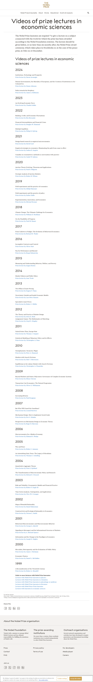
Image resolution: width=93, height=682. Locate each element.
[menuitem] (29, 13)
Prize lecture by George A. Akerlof (26, 526)
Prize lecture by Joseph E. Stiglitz (26, 539)
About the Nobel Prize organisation (21, 621)
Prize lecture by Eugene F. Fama (26, 291)
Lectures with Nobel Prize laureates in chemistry (31, 580)
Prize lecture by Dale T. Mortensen (26, 359)
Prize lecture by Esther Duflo (25, 195)
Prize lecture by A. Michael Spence (27, 532)
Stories (46, 13)
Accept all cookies (75, 678)
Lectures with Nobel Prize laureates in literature (31, 584)
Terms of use (38, 652)
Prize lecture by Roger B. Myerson (26, 424)
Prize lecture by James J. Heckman (26, 552)
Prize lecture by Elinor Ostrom (25, 379)
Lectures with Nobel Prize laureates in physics (30, 577)
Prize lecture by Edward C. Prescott (27, 475)
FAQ (5, 655)
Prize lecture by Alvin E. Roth (25, 317)
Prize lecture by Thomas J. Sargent (27, 334)
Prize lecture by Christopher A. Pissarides (29, 366)
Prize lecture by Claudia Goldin (25, 105)
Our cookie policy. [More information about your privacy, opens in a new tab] (43, 680)
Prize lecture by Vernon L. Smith (26, 513)
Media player (68, 652)
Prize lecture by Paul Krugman (25, 398)
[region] (46, 679)
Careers (66, 655)
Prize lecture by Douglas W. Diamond (27, 124)
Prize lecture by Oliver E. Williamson (27, 385)
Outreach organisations (76, 630)
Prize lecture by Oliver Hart (24, 246)
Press (6, 648)
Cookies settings (62, 678)
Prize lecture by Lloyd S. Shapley (26, 321)
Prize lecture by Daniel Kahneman (26, 507)
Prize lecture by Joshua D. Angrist (26, 150)
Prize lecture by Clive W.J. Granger (27, 494)
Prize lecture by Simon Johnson (26, 86)
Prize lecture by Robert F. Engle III (26, 487)
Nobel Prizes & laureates (29, 13)
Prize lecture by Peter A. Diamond (26, 353)
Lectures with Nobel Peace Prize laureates (29, 586)
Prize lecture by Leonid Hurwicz (26, 410)
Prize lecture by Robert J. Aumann (26, 449)
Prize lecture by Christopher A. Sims (27, 340)
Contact (7, 652)
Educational (54, 13)
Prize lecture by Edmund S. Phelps (26, 436)
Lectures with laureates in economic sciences (30, 588)
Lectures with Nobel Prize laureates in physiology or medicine (36, 582)
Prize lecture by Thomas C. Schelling (27, 456)
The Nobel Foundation (15, 630)
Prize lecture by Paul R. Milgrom (26, 169)
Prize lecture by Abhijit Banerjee (26, 189)
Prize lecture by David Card (24, 144)
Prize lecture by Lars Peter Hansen (26, 297)
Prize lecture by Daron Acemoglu (26, 77)
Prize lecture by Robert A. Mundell (26, 571)
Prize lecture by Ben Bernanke (25, 118)
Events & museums (66, 13)
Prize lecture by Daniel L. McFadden (27, 558)
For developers (68, 648)
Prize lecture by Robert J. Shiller (26, 304)
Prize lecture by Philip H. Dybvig (26, 131)
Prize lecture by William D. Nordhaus (27, 214)
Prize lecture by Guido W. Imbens (26, 157)
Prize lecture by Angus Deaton (25, 266)
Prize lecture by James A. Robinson (27, 93)
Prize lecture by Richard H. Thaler (26, 234)
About (41, 13)
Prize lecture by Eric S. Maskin (25, 417)
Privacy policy (38, 648)
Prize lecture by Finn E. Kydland (26, 468)
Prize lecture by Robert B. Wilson (26, 176)
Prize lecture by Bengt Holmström (26, 253)
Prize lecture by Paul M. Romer (25, 221)
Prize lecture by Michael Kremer (26, 202)
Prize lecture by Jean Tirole (24, 278)
